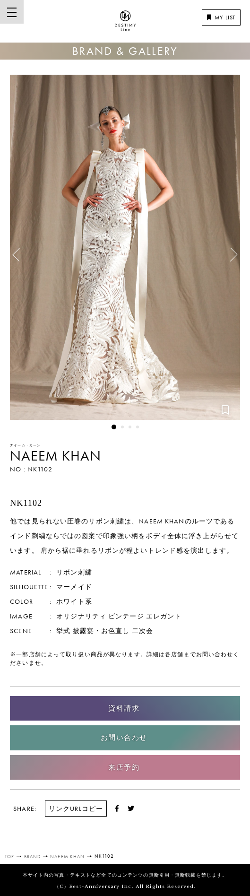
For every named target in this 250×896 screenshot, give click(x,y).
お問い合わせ (124, 737)
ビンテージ (126, 616)
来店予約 (123, 767)
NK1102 (40, 469)
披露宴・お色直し (101, 630)
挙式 (63, 630)
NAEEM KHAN (55, 456)
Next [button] (228, 258)
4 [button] (137, 427)
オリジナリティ (81, 616)
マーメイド (74, 587)
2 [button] (122, 427)
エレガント (164, 616)
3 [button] (130, 427)
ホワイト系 (74, 601)
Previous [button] (19, 251)
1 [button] (114, 427)
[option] (125, 247)
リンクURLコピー (76, 808)
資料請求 (123, 708)
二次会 (142, 630)
